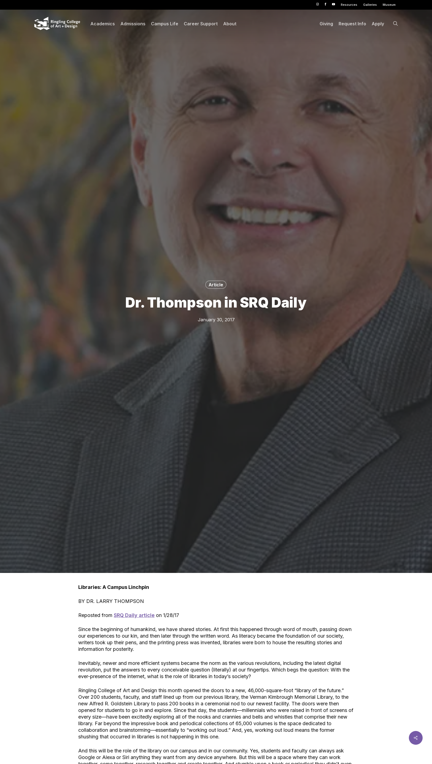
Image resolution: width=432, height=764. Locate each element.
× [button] (425, 751)
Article (216, 284)
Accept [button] (313, 755)
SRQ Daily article (134, 615)
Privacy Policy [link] (268, 755)
